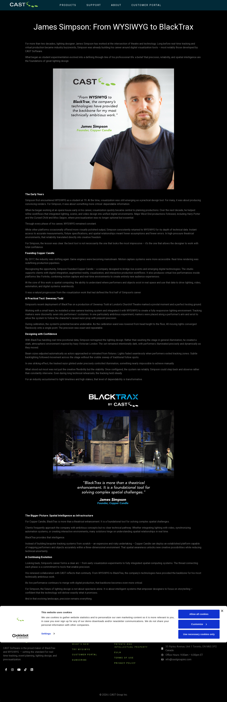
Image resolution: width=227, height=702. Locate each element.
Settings (46, 693)
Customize (193, 683)
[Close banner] (222, 670)
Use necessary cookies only (192, 693)
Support (89, 5)
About (112, 5)
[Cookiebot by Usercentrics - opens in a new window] (20, 696)
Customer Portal (142, 5)
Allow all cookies (192, 673)
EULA (117, 652)
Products (63, 5)
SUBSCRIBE (80, 660)
